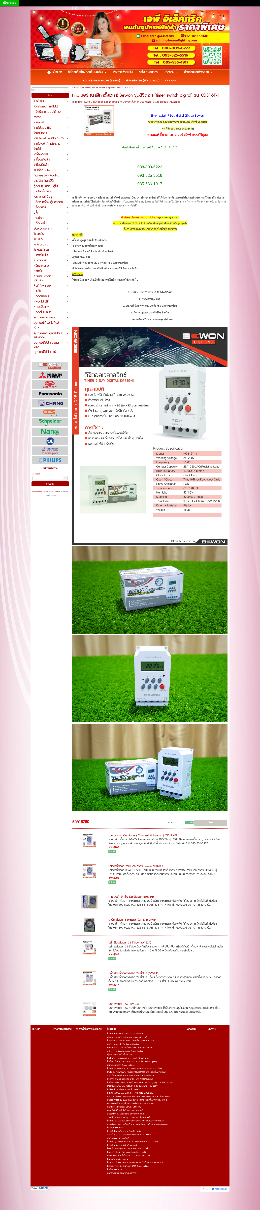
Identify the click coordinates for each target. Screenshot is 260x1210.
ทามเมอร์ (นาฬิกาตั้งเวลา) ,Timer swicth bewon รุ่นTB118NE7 (142, 836)
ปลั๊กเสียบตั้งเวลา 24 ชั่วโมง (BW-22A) (129, 943)
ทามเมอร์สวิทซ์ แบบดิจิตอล (166, 102)
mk (121, 102)
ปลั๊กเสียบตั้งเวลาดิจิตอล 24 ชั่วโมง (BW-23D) (133, 974)
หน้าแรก (75, 88)
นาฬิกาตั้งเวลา (85, 88)
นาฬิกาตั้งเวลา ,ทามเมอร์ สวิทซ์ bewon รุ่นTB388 (135, 867)
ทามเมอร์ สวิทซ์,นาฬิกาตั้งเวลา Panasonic (131, 897)
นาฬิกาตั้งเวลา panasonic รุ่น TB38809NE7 (132, 920)
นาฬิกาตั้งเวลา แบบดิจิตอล (138, 102)
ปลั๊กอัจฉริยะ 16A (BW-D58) (124, 1005)
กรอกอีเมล (36, 474)
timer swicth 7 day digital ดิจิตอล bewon (98, 102)
